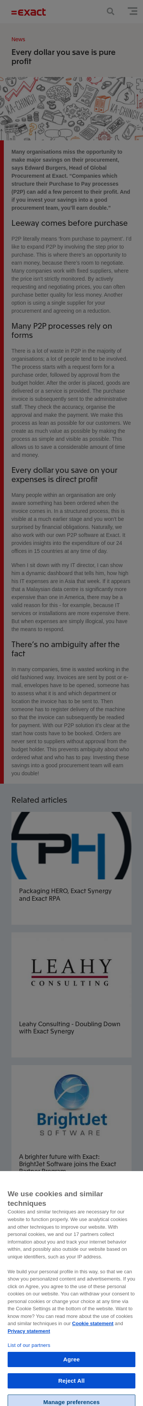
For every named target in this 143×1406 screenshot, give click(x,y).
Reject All (71, 1385)
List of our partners (29, 1349)
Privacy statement (29, 1335)
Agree (71, 1363)
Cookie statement (92, 1327)
